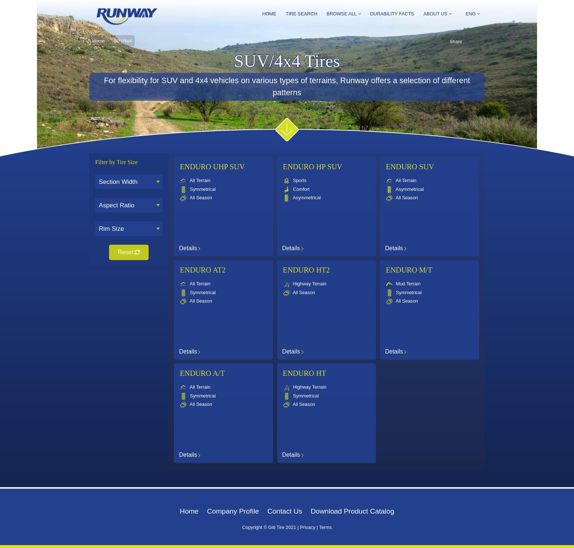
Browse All (344, 13)
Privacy (307, 527)
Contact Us (285, 511)
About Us (438, 13)
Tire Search (301, 13)
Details (189, 248)
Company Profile (233, 511)
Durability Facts (392, 13)
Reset (129, 252)
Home (269, 13)
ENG (470, 14)
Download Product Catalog (352, 511)
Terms (325, 527)
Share (460, 41)
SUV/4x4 (122, 41)
